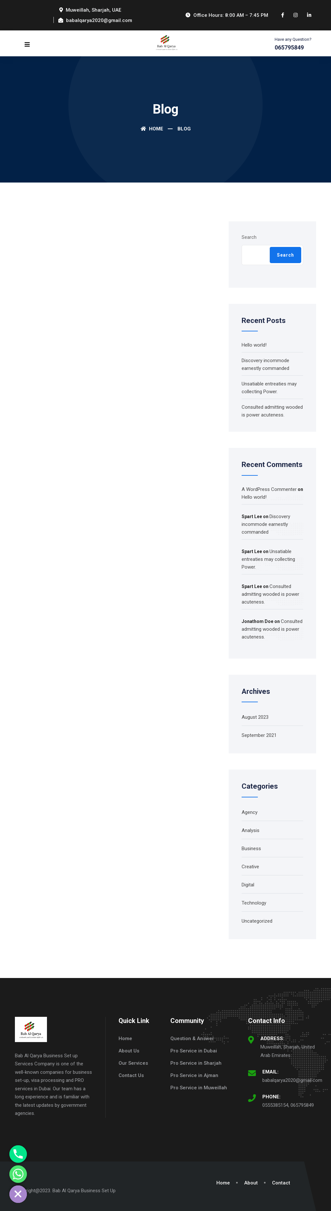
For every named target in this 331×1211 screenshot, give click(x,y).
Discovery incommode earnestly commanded (266, 524)
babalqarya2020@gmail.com (292, 1080)
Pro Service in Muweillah (198, 1088)
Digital (248, 885)
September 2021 (259, 735)
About (251, 1183)
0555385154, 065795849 (288, 1105)
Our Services (133, 1063)
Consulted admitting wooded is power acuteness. (270, 594)
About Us (129, 1051)
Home (152, 129)
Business (251, 848)
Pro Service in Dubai (193, 1051)
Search (249, 237)
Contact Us (131, 1075)
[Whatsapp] (18, 1174)
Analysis (250, 830)
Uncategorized (257, 921)
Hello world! (254, 345)
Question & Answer (192, 1038)
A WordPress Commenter (269, 489)
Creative (250, 867)
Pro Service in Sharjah (196, 1063)
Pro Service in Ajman (194, 1075)
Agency (249, 812)
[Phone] (18, 1154)
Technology (254, 903)
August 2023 (255, 717)
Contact (281, 1183)
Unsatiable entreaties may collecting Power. (268, 559)
